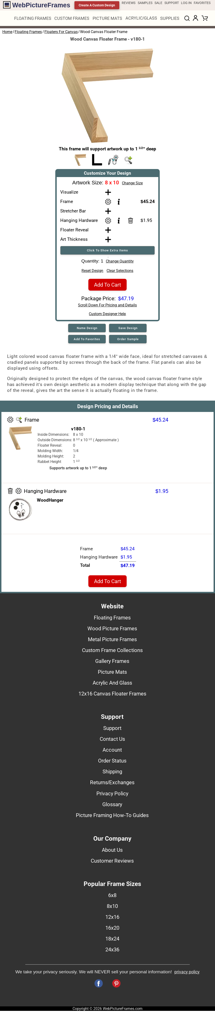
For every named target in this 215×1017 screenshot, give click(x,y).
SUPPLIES (169, 18)
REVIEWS (128, 3)
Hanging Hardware (79, 220)
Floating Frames (28, 32)
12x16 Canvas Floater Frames (112, 695)
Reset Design (92, 272)
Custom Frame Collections (112, 652)
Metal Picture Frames (112, 641)
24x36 (112, 951)
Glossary (112, 806)
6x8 (112, 897)
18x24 (112, 940)
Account (112, 751)
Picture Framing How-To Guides (112, 817)
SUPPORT (171, 3)
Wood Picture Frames (112, 630)
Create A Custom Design (97, 5)
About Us (112, 851)
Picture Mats (112, 673)
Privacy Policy (112, 795)
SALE (158, 3)
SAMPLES (145, 3)
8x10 (112, 908)
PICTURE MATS (107, 18)
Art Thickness (74, 239)
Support (112, 730)
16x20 (112, 929)
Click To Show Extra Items (107, 250)
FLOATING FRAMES (32, 18)
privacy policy (187, 973)
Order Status (112, 762)
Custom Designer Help (107, 315)
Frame (66, 201)
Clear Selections (120, 272)
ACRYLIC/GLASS (141, 18)
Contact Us (112, 740)
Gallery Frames (112, 663)
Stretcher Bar (73, 211)
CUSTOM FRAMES (71, 18)
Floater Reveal (74, 230)
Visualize (69, 192)
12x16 (112, 918)
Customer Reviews (112, 862)
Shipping (112, 773)
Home (7, 32)
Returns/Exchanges (112, 784)
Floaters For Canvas (61, 32)
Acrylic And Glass (112, 684)
